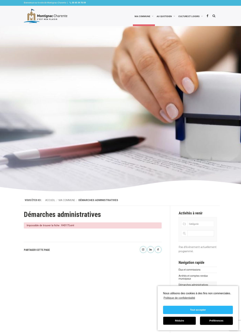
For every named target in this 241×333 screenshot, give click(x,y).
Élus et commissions (189, 269)
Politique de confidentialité (179, 297)
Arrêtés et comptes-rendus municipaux (193, 277)
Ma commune (142, 16)
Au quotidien (164, 16)
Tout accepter (198, 309)
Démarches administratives (193, 284)
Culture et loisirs (188, 16)
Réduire (179, 320)
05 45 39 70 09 (78, 3)
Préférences (216, 320)
